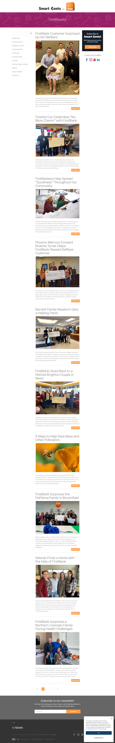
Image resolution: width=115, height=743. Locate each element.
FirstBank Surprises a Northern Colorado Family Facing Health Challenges (54, 625)
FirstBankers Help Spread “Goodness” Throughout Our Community (56, 182)
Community (15, 53)
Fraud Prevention (17, 42)
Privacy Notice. (103, 728)
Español (14, 68)
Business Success (18, 46)
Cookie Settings (53, 734)
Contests (15, 60)
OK (99, 733)
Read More (75, 108)
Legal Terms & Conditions (42, 734)
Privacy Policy (33, 734)
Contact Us (15, 75)
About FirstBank (17, 72)
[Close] (111, 718)
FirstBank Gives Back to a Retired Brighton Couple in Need (54, 375)
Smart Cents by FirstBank (57, 6)
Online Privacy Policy (92, 728)
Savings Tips (16, 38)
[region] (99, 729)
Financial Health (17, 57)
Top (13, 722)
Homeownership (17, 49)
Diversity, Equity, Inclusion (20, 64)
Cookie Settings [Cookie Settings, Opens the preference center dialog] (98, 737)
